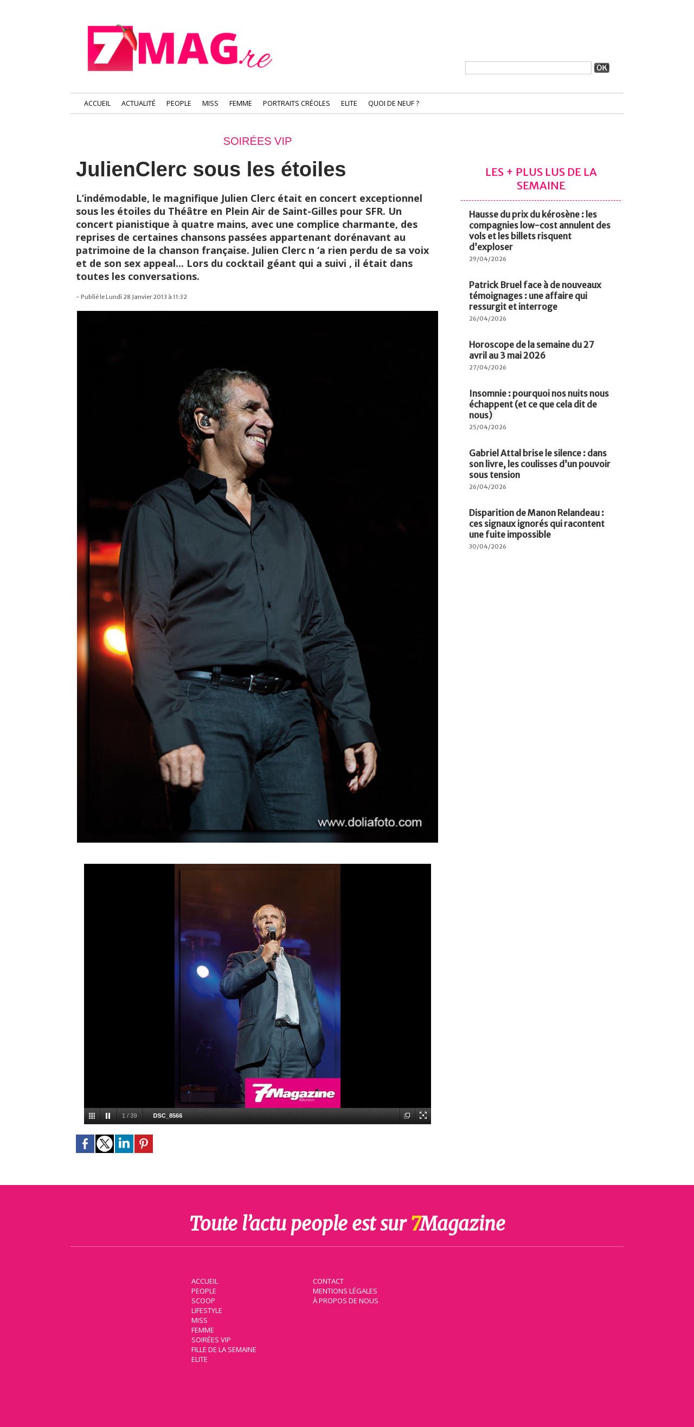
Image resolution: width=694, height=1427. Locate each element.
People (178, 103)
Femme (240, 103)
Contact (327, 1280)
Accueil (97, 103)
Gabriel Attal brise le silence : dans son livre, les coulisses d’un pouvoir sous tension (540, 464)
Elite (349, 103)
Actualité (138, 103)
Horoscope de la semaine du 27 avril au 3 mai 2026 (531, 350)
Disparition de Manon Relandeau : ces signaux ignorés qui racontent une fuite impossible (537, 523)
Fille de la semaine (222, 1349)
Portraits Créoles (296, 103)
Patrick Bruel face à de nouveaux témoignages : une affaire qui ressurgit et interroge (535, 295)
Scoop (202, 1300)
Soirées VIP (209, 1339)
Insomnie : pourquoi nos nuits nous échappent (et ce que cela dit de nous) (539, 404)
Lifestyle (205, 1310)
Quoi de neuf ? (393, 103)
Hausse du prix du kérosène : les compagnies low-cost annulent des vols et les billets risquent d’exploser (540, 230)
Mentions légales (344, 1290)
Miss (210, 103)
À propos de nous (344, 1300)
